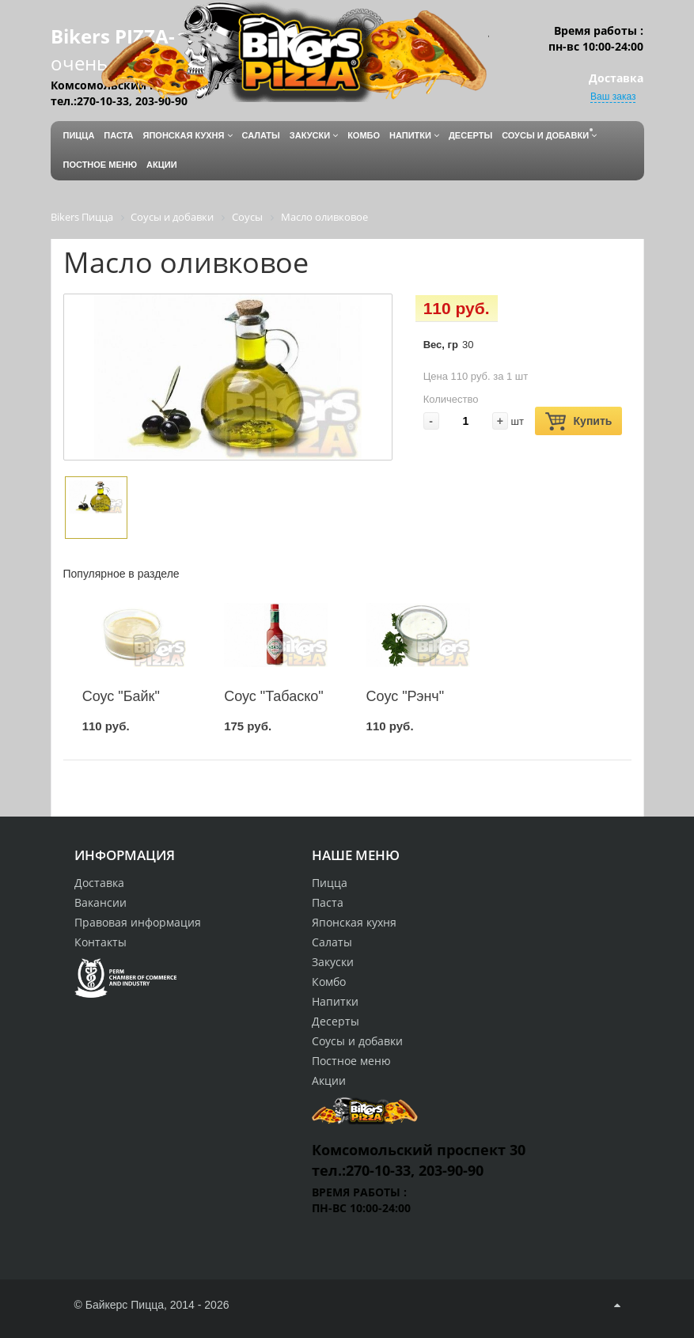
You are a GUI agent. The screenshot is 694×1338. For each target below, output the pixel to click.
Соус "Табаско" (274, 696)
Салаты (332, 941)
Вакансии (100, 902)
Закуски (333, 961)
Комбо (329, 981)
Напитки (335, 1001)
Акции (329, 1080)
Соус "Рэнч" (405, 696)
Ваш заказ (612, 96)
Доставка (99, 882)
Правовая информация (137, 922)
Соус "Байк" (121, 696)
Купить (578, 421)
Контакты (100, 941)
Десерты (335, 1021)
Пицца (329, 882)
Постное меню (351, 1060)
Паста (327, 902)
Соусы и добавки (357, 1040)
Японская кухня (354, 922)
